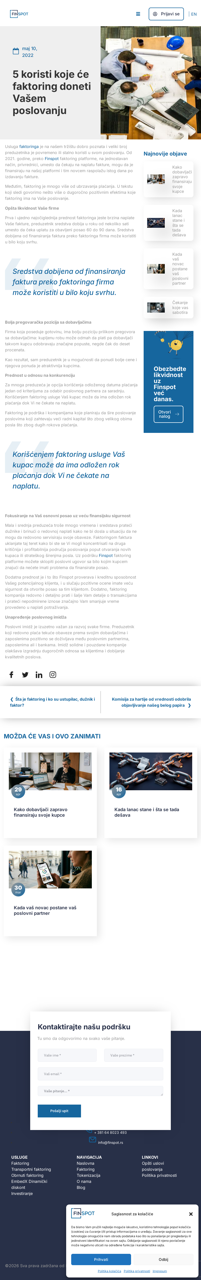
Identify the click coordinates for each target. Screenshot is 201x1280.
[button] (190, 1214)
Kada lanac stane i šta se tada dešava (179, 222)
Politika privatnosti (137, 1271)
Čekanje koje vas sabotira (180, 307)
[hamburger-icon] (138, 14)
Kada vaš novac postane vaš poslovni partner (180, 269)
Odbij (163, 1259)
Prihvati (101, 1259)
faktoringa (29, 146)
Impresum (160, 1271)
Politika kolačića (109, 1271)
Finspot (52, 158)
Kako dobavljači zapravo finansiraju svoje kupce (182, 179)
